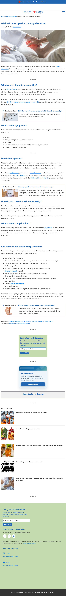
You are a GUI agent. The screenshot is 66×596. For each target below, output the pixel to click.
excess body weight (32, 102)
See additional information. (29, 543)
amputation (48, 228)
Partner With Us (33, 384)
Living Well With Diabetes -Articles (18, 321)
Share (16, 556)
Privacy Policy (39, 592)
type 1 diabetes (20, 175)
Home (3, 16)
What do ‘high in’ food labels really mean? (29, 462)
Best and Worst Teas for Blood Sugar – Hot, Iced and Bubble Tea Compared (39, 445)
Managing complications (45, 321)
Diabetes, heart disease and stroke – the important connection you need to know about (39, 479)
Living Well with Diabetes (31, 338)
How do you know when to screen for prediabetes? (31, 412)
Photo (6, 553)
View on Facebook (8, 556)
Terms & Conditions (49, 592)
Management (33, 321)
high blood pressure (13, 102)
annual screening (35, 173)
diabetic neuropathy (24, 323)
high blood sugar (11, 89)
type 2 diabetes (14, 173)
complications (13, 323)
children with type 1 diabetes (40, 178)
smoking (22, 102)
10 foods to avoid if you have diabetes (28, 429)
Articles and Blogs (11, 16)
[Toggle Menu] (63, 12)
